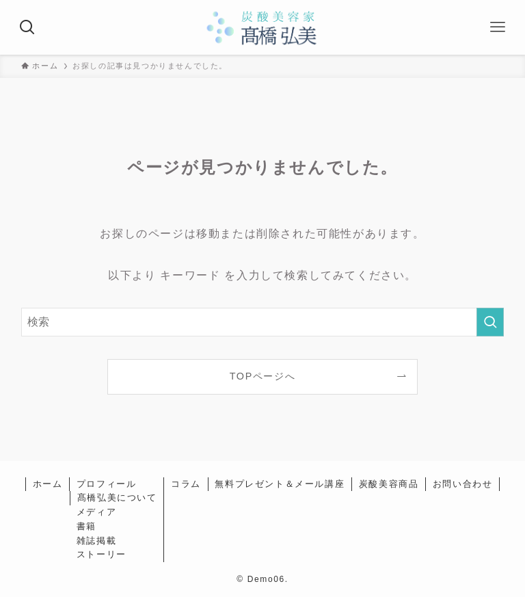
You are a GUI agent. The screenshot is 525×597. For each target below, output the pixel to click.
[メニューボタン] (497, 27)
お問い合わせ (463, 484)
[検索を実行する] (490, 322)
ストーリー (101, 554)
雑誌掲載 (96, 540)
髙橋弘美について (117, 497)
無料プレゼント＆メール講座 (280, 484)
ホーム (48, 484)
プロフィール (107, 484)
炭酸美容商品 (389, 484)
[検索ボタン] (27, 27)
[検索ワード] (262, 322)
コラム (186, 484)
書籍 (86, 526)
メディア (96, 512)
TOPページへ (263, 376)
